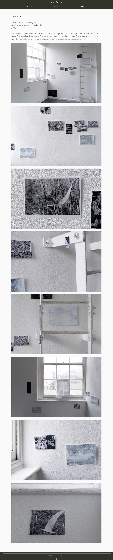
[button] (56, 6)
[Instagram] (56, 559)
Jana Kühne (56, 2)
